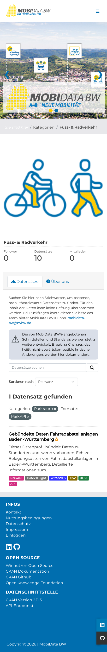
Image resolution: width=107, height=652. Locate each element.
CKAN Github (18, 577)
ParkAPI (16, 478)
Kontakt (13, 512)
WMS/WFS (57, 478)
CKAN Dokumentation (27, 571)
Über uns (57, 281)
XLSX (83, 478)
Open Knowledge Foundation (34, 583)
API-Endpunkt (20, 605)
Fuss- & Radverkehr (78, 127)
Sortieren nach (21, 382)
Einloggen (16, 535)
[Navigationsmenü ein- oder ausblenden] (97, 11)
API (13, 484)
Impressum (17, 529)
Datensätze (25, 281)
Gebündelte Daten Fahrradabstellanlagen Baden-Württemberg (53, 436)
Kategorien (43, 127)
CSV (73, 478)
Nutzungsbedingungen (29, 518)
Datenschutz (18, 523)
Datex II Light (36, 478)
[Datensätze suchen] (47, 367)
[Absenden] (92, 367)
